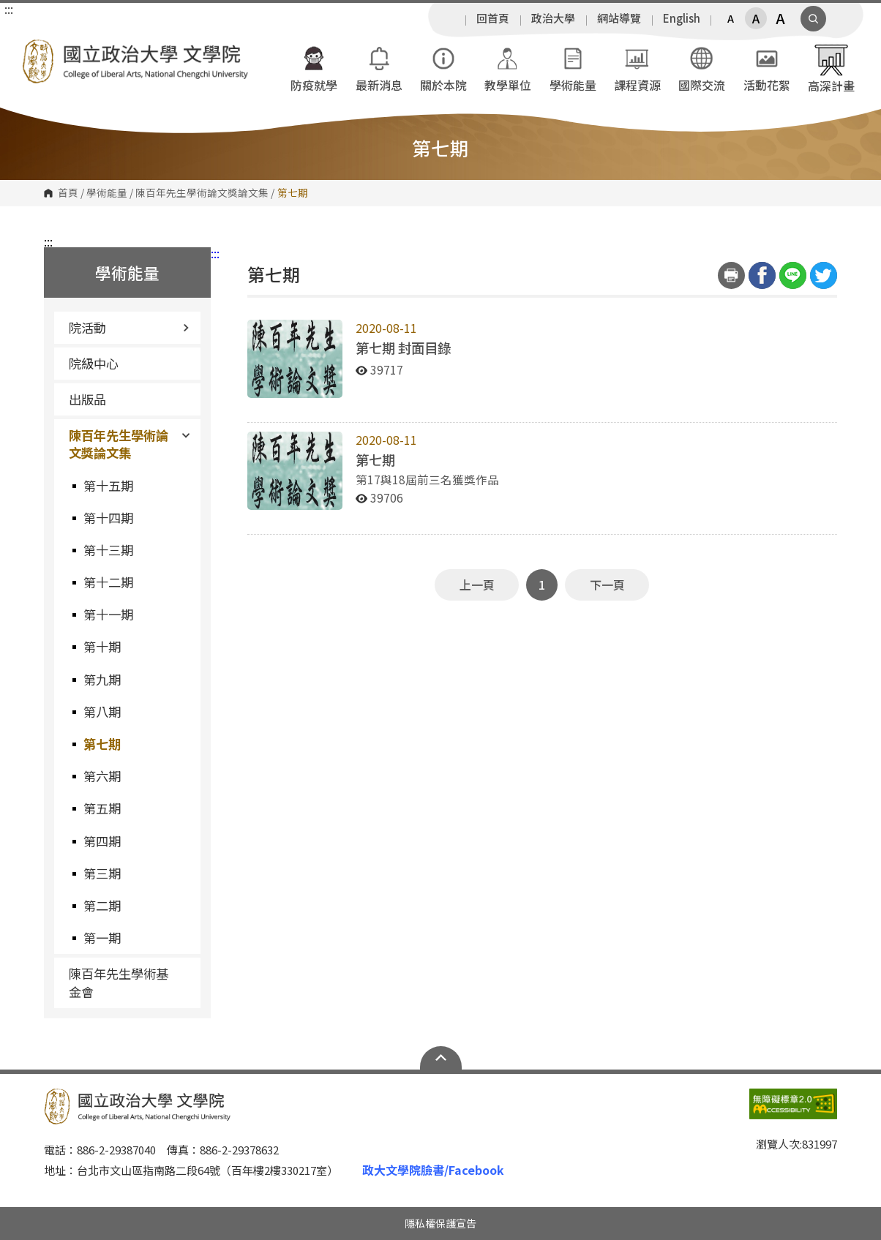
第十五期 (108, 485)
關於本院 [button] (443, 68)
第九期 (102, 679)
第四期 (102, 841)
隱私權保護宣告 (440, 1223)
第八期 (102, 711)
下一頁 (607, 584)
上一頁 (477, 584)
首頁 (68, 193)
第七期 (102, 743)
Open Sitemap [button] (441, 1058)
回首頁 (492, 18)
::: (8, 9)
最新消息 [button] (379, 68)
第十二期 (108, 582)
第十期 (102, 646)
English (681, 18)
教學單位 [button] (507, 68)
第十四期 (108, 517)
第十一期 (108, 614)
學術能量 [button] (573, 68)
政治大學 (553, 18)
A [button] (730, 18)
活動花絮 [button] (766, 68)
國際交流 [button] (701, 68)
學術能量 (106, 193)
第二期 (102, 905)
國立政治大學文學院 (36, 50)
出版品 (87, 399)
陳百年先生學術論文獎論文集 (202, 193)
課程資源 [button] (637, 68)
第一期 (102, 937)
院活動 (129, 327)
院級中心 (94, 363)
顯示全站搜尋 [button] (813, 18)
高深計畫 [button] (831, 68)
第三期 (102, 873)
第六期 (102, 776)
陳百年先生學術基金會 (118, 982)
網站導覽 (619, 18)
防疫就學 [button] (313, 68)
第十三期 (108, 550)
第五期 (102, 808)
